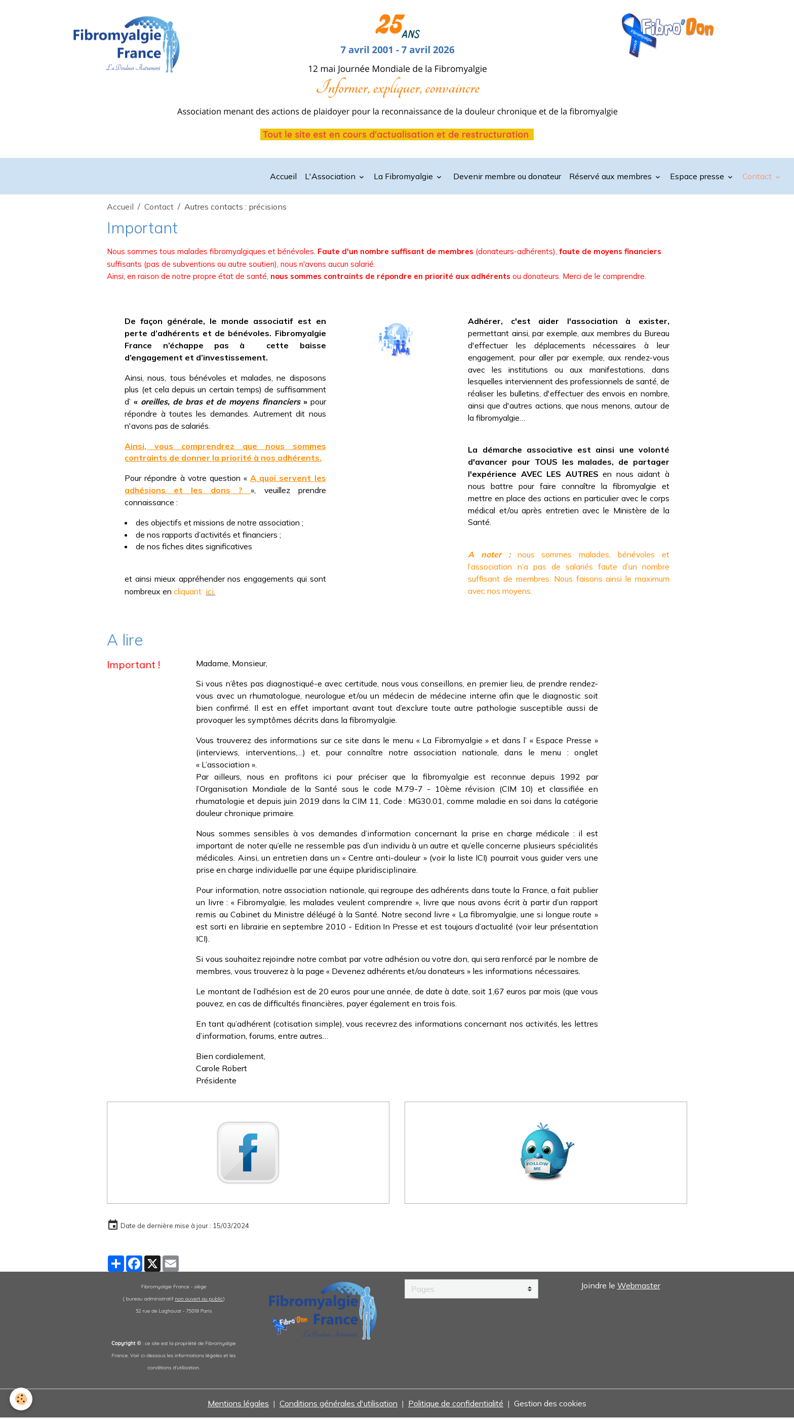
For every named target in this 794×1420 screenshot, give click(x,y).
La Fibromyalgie (404, 177)
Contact (758, 177)
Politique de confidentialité (458, 1406)
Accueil (283, 177)
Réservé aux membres (611, 177)
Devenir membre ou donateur (506, 177)
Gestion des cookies (556, 1406)
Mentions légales (232, 1406)
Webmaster (639, 1288)
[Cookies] (21, 1399)
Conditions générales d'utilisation (337, 1406)
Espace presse (698, 177)
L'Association (331, 177)
